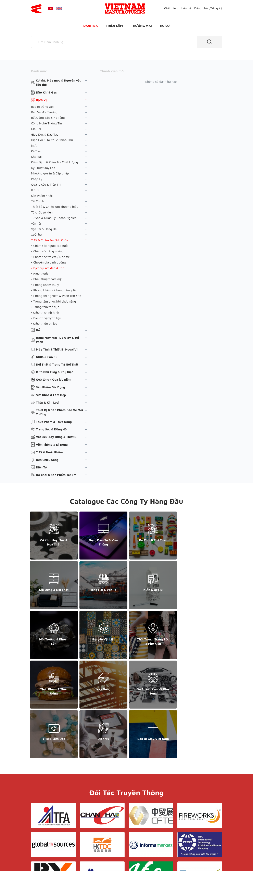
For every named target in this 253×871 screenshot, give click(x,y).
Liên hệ (186, 8)
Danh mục (39, 71)
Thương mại (141, 25)
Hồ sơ (165, 25)
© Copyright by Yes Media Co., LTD (55, 860)
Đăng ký (216, 8)
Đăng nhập (202, 8)
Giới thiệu (171, 8)
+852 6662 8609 (192, 831)
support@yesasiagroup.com (52, 839)
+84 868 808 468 (45, 835)
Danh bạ (90, 25)
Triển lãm (114, 25)
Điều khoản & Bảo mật (133, 823)
